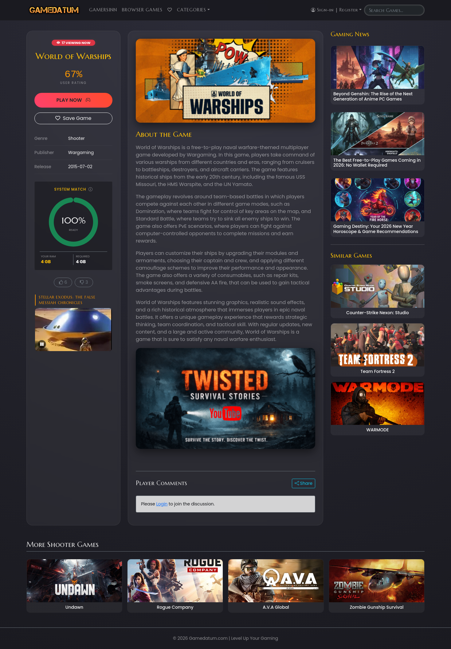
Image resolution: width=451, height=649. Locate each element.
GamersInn (103, 10)
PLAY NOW (73, 100)
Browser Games (142, 10)
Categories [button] (191, 10)
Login (161, 504)
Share (303, 483)
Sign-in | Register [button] (334, 10)
